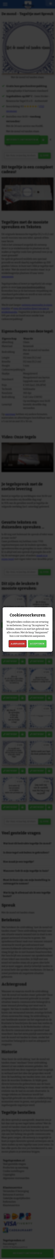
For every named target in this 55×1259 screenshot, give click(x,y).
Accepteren (37, 644)
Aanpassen (18, 644)
